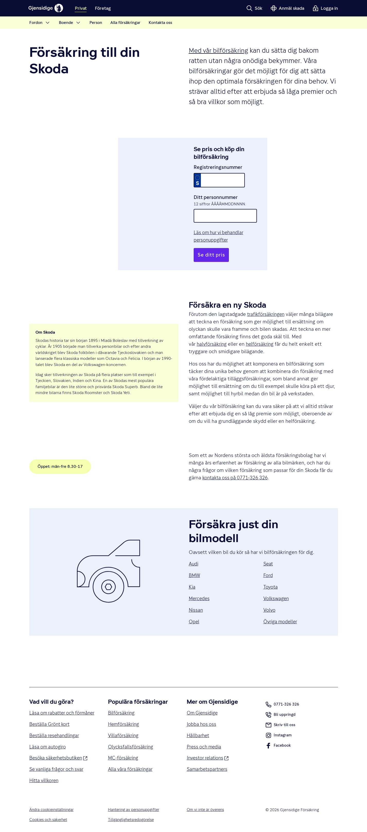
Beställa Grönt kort (50, 717)
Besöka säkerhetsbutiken (60, 751)
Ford (268, 560)
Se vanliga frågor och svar (58, 763)
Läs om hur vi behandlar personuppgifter (238, 225)
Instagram (278, 721)
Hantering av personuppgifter (135, 804)
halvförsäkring (212, 329)
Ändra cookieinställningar (52, 804)
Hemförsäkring (124, 709)
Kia (192, 572)
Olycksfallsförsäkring (131, 733)
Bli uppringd (280, 701)
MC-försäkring (123, 744)
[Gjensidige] (47, 8)
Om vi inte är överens (206, 804)
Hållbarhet (198, 721)
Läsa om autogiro (48, 740)
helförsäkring (261, 329)
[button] (254, 8)
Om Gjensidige (203, 698)
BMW (195, 560)
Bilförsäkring (122, 698)
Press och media (205, 733)
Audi (194, 549)
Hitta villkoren (45, 775)
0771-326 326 (282, 690)
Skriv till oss (280, 710)
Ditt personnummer (215, 189)
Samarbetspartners (208, 756)
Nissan (196, 595)
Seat (268, 549)
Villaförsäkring (124, 721)
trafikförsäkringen (267, 299)
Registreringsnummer (217, 159)
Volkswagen (276, 583)
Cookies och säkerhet (48, 814)
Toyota (270, 572)
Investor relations (209, 744)
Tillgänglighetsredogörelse (132, 814)
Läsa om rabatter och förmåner (52, 701)
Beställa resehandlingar (55, 729)
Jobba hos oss (202, 709)
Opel (194, 606)
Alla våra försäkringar (131, 756)
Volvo (269, 595)
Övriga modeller (281, 606)
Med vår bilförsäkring (220, 50)
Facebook (278, 732)
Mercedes (200, 583)
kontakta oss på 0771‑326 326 (237, 462)
